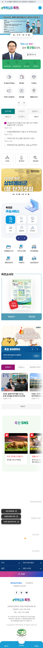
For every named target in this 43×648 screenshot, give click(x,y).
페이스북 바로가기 (17, 428)
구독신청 (31, 316)
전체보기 (29, 35)
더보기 (36, 117)
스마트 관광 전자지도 (9, 522)
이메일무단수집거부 (19, 586)
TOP (23, 574)
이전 (14, 35)
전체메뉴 (21, 644)
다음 (22, 35)
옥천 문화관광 (10, 511)
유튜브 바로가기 (26, 428)
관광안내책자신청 (9, 516)
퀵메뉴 (37, 646)
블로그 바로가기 (21, 428)
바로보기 (11, 316)
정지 (26, 35)
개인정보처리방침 (16, 583)
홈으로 (6, 646)
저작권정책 (29, 583)
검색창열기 (40, 7)
